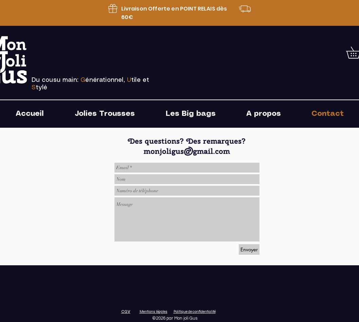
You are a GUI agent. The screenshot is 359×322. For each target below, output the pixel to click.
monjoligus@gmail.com (187, 151)
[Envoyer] (249, 249)
